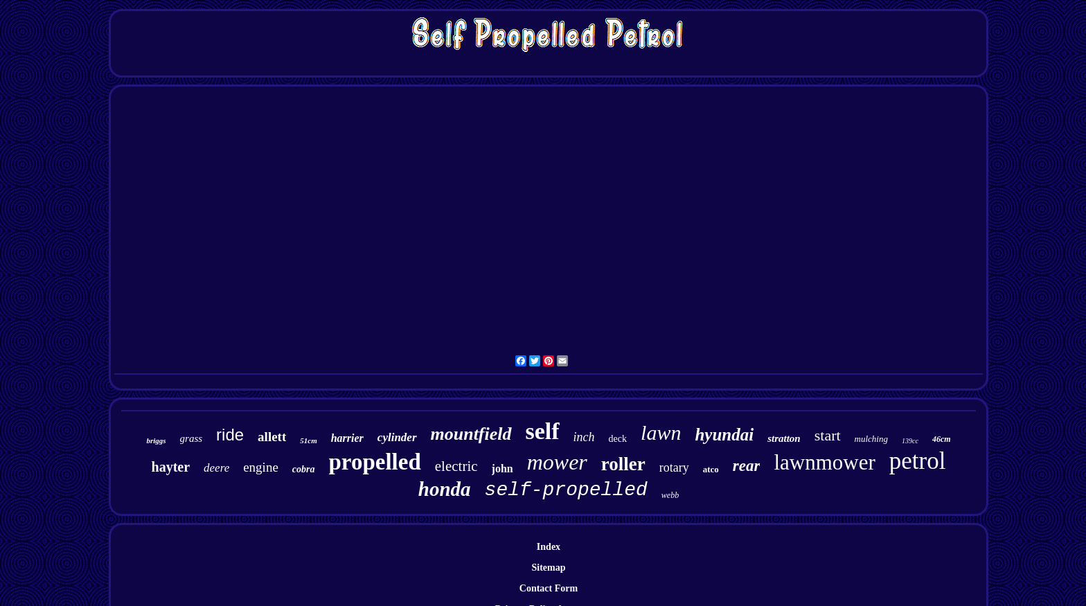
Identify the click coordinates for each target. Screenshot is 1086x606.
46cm (941, 439)
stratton (784, 438)
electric (456, 466)
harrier (347, 438)
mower (557, 461)
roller (623, 464)
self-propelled (566, 490)
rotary (674, 467)
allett (272, 436)
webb (670, 495)
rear (746, 465)
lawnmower (824, 462)
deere (216, 467)
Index (548, 547)
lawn (661, 432)
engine (260, 467)
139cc (910, 441)
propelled (375, 461)
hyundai (724, 434)
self (543, 431)
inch (584, 437)
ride (230, 434)
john (502, 468)
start (827, 435)
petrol (917, 460)
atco (711, 469)
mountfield (471, 434)
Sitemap (548, 567)
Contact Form (548, 588)
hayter (171, 466)
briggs (156, 440)
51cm (308, 440)
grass (191, 438)
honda (444, 489)
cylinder (397, 437)
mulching (871, 439)
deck (618, 439)
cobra (303, 469)
